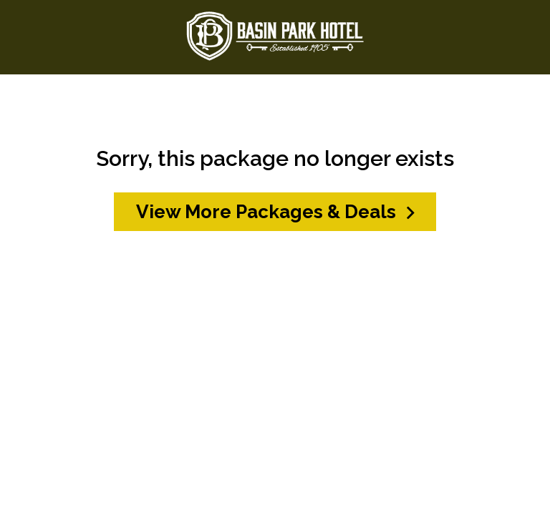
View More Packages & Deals (275, 212)
